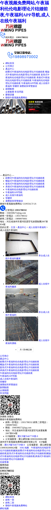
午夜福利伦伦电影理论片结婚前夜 (21, 189)
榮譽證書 (9, 95)
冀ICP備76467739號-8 (28, 436)
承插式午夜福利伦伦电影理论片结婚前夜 (25, 186)
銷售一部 (9, 500)
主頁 (13, 227)
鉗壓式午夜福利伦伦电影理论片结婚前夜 (25, 72)
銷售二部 (9, 503)
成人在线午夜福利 (14, 195)
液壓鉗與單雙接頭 (28, 86)
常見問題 (19, 92)
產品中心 (9, 69)
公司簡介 (9, 66)
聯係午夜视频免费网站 (16, 97)
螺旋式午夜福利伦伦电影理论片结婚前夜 (25, 181)
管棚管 (16, 86)
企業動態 (9, 92)
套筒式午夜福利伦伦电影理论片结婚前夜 (25, 184)
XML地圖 (24, 448)
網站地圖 (4, 508)
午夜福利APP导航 (29, 83)
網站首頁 (9, 63)
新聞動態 (9, 89)
